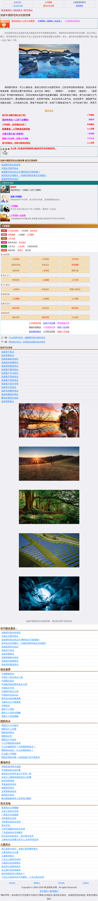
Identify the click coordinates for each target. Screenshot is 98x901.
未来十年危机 (16, 197)
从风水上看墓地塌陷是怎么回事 (16, 777)
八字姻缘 (30, 234)
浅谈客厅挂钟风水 (9, 380)
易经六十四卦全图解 (11, 713)
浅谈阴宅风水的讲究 (11, 165)
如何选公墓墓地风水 (11, 866)
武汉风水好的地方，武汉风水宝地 (17, 836)
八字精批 (14, 206)
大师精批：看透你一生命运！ (50, 21)
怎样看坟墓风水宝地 (11, 822)
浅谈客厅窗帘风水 (9, 369)
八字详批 (75, 280)
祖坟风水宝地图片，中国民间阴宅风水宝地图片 (23, 175)
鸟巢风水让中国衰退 (11, 702)
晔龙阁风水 (6, 10)
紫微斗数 (75, 270)
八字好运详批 (49, 331)
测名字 (20, 250)
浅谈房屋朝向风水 (9, 394)
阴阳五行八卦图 (8, 729)
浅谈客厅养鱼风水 (9, 377)
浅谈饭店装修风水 (9, 362)
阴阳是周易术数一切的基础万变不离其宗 (20, 757)
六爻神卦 (75, 317)
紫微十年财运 (75, 289)
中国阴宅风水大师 (10, 691)
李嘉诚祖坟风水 (8, 784)
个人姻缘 (75, 298)
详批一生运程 (63, 327)
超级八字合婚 (63, 331)
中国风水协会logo (9, 695)
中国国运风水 (7, 681)
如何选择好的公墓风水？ (13, 873)
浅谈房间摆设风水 (9, 366)
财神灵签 (11, 250)
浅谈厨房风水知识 (9, 179)
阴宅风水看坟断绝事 (11, 698)
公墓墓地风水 (7, 856)
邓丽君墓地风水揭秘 (11, 766)
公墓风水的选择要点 (11, 863)
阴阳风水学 (6, 736)
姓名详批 (33, 231)
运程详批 (15, 270)
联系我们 (54, 891)
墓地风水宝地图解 (10, 808)
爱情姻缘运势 (63, 323)
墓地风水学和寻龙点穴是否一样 (16, 774)
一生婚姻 (21, 234)
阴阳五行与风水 (8, 739)
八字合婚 (11, 238)
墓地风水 (18, 10)
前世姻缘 (11, 234)
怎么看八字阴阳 (8, 754)
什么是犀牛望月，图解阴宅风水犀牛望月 (27, 338)
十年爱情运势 (49, 327)
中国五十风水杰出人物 (12, 677)
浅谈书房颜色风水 (9, 391)
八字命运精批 (13, 231)
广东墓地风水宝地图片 (12, 832)
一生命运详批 (17, 6)
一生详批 (21, 246)
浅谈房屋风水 (7, 355)
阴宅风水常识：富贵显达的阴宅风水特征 (27, 342)
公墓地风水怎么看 (10, 852)
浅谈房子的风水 (8, 387)
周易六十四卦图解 (10, 716)
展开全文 (49, 111)
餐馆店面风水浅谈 (9, 398)
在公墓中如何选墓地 (11, 870)
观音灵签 (15, 317)
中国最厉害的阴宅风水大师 (14, 684)
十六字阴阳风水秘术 (11, 743)
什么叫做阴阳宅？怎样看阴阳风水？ (18, 747)
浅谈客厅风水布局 (9, 384)
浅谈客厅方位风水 (9, 373)
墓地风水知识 (7, 795)
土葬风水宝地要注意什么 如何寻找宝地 (19, 839)
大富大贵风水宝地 (10, 811)
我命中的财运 (35, 327)
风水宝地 (5, 825)
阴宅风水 (28, 10)
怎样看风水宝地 (8, 818)
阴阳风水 (37, 883)
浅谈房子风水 (7, 352)
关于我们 (44, 891)
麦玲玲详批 (12, 242)
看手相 (28, 250)
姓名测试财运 (35, 331)
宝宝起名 (45, 308)
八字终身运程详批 (72, 21)
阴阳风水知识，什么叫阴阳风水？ (17, 750)
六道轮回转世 (32, 246)
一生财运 (15, 289)
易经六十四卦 (7, 709)
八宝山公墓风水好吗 (11, 859)
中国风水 (5, 705)
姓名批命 (45, 289)
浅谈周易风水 (7, 401)
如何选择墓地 (7, 781)
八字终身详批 (35, 323)
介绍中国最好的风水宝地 (13, 829)
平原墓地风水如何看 (11, 770)
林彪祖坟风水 (7, 788)
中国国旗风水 (7, 674)
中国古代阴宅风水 (9, 168)
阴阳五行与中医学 (10, 725)
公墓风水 (86, 883)
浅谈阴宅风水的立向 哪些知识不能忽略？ (20, 172)
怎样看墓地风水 (8, 791)
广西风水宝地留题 (10, 815)
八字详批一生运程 (18, 215)
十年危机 (24, 231)
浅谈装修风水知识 (9, 359)
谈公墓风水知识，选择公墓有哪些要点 (19, 849)
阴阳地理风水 (7, 732)
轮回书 (13, 187)
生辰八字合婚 (49, 323)
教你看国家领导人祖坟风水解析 (16, 798)
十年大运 (11, 246)
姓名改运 (22, 242)
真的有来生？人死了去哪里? (23, 21)
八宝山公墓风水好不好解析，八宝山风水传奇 (22, 877)
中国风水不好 (7, 688)
